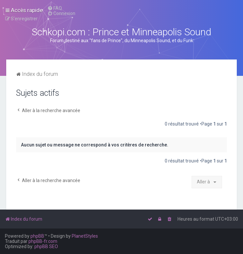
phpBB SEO (46, 246)
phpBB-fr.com (42, 241)
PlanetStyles (85, 236)
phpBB (37, 236)
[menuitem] (54, 8)
